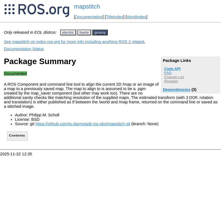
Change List (174, 77)
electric (68, 32)
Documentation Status (24, 49)
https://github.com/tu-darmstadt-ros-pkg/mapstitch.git (82, 124)
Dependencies (176, 89)
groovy (100, 32)
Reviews (171, 81)
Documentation (88, 17)
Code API (172, 69)
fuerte (84, 32)
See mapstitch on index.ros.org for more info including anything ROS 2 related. (74, 42)
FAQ (168, 73)
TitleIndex (114, 17)
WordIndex (136, 17)
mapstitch (87, 6)
